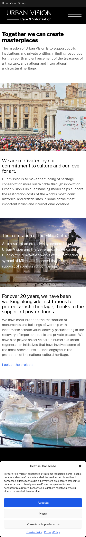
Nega (43, 513)
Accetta (43, 502)
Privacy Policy (52, 532)
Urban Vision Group (13, 3)
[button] (80, 466)
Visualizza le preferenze (43, 524)
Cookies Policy (34, 532)
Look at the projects (17, 365)
